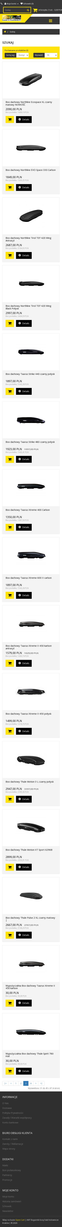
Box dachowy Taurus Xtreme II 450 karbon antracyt (29, 647)
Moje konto (8, 1196)
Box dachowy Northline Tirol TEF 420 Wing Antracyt (28, 239)
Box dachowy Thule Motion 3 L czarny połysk (30, 781)
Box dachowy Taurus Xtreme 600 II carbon (29, 577)
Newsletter (7, 1211)
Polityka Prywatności (12, 1112)
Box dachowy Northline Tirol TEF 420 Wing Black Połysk (28, 307)
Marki (5, 1165)
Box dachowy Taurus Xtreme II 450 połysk (28, 713)
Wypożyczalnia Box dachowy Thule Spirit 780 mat (29, 1055)
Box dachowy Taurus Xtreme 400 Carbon (28, 509)
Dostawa (6, 1108)
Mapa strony (8, 1148)
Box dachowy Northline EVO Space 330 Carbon (31, 169)
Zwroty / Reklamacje (12, 1143)
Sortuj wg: (10, 55)
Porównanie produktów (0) (16, 50)
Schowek (6, 1206)
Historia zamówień (11, 1201)
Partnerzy (7, 1175)
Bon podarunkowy (11, 1170)
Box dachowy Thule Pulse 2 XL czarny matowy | (30, 919)
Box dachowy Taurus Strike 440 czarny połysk (30, 373)
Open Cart (20, 1220)
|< (5, 1083)
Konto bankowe (10, 1122)
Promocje (7, 1179)
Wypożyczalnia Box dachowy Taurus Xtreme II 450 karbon (30, 987)
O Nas (5, 1103)
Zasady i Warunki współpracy (17, 1117)
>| (41, 1083)
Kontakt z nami (10, 1139)
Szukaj (12, 31)
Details (23, 119)
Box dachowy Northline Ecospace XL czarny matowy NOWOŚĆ (29, 103)
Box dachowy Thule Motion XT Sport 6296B (29, 849)
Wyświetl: (39, 55)
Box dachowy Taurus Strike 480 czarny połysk (30, 441)
